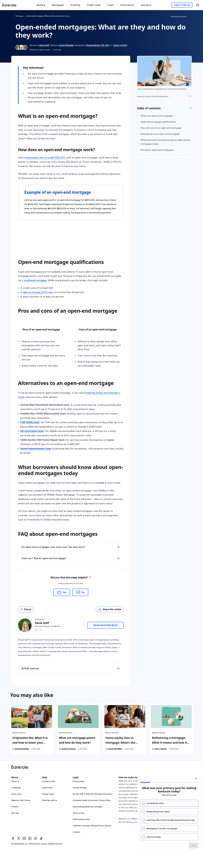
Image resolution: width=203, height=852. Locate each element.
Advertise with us (49, 800)
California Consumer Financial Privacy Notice (92, 826)
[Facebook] (13, 838)
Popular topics (48, 794)
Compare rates (48, 781)
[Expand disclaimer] (190, 96)
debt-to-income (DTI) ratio (38, 292)
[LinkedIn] (30, 838)
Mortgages (20, 16)
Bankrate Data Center (20, 800)
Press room (16, 794)
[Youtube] (35, 838)
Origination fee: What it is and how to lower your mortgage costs (30, 742)
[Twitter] (18, 838)
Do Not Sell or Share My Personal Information (92, 794)
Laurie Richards (66, 45)
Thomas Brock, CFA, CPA (97, 45)
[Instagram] (24, 838)
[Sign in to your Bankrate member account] (182, 5)
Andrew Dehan (69, 748)
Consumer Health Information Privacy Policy (92, 800)
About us (15, 781)
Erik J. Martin (161, 748)
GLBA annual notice (81, 819)
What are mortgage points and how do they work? (77, 740)
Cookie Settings (80, 788)
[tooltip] (90, 577)
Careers (14, 807)
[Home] (9, 5)
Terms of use (78, 813)
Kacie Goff (44, 45)
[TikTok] (41, 838)
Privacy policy (79, 781)
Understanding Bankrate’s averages (87, 807)
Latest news (47, 788)
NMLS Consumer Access (162, 819)
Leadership (16, 788)
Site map (15, 813)
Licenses (76, 832)
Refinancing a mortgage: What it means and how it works (169, 742)
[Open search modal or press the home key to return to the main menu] (198, 5)
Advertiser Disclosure (179, 16)
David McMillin (22, 748)
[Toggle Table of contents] (190, 108)
